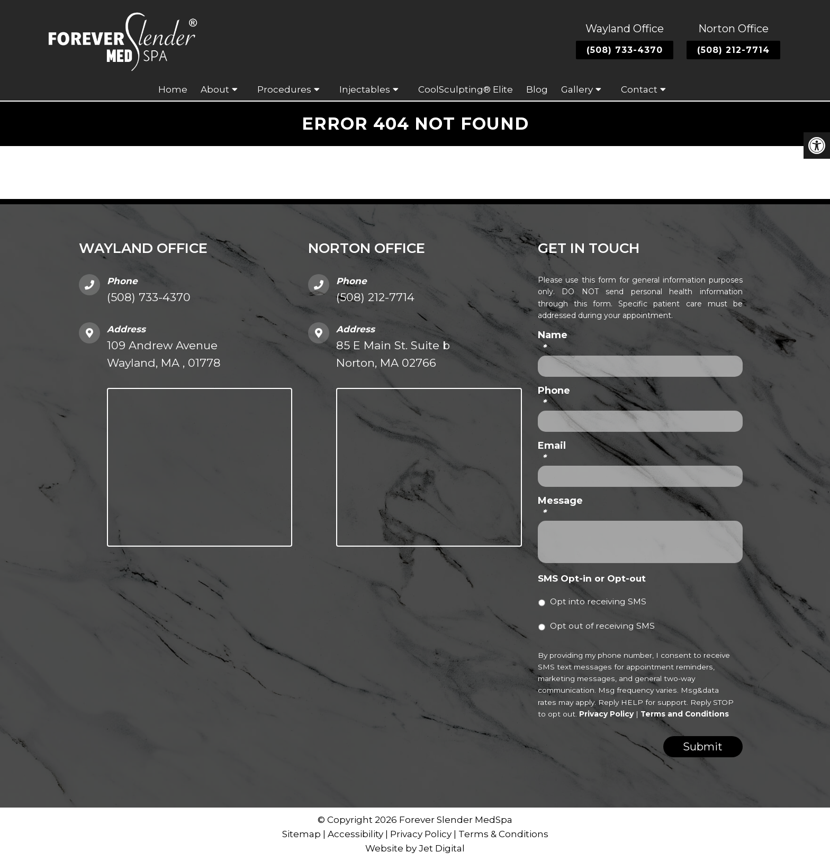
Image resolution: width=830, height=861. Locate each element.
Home (172, 89)
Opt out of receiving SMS (602, 626)
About (215, 89)
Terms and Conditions (684, 714)
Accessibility (355, 834)
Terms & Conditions (503, 834)
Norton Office (733, 28)
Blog (537, 89)
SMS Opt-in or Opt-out (592, 578)
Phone (554, 397)
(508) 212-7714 (733, 50)
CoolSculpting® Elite (465, 89)
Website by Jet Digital (415, 848)
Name (552, 341)
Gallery (577, 89)
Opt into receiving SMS (598, 601)
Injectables (364, 89)
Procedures (284, 89)
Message (560, 507)
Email (552, 452)
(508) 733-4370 (625, 50)
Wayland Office (624, 28)
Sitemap (301, 834)
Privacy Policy (606, 714)
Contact (639, 89)
